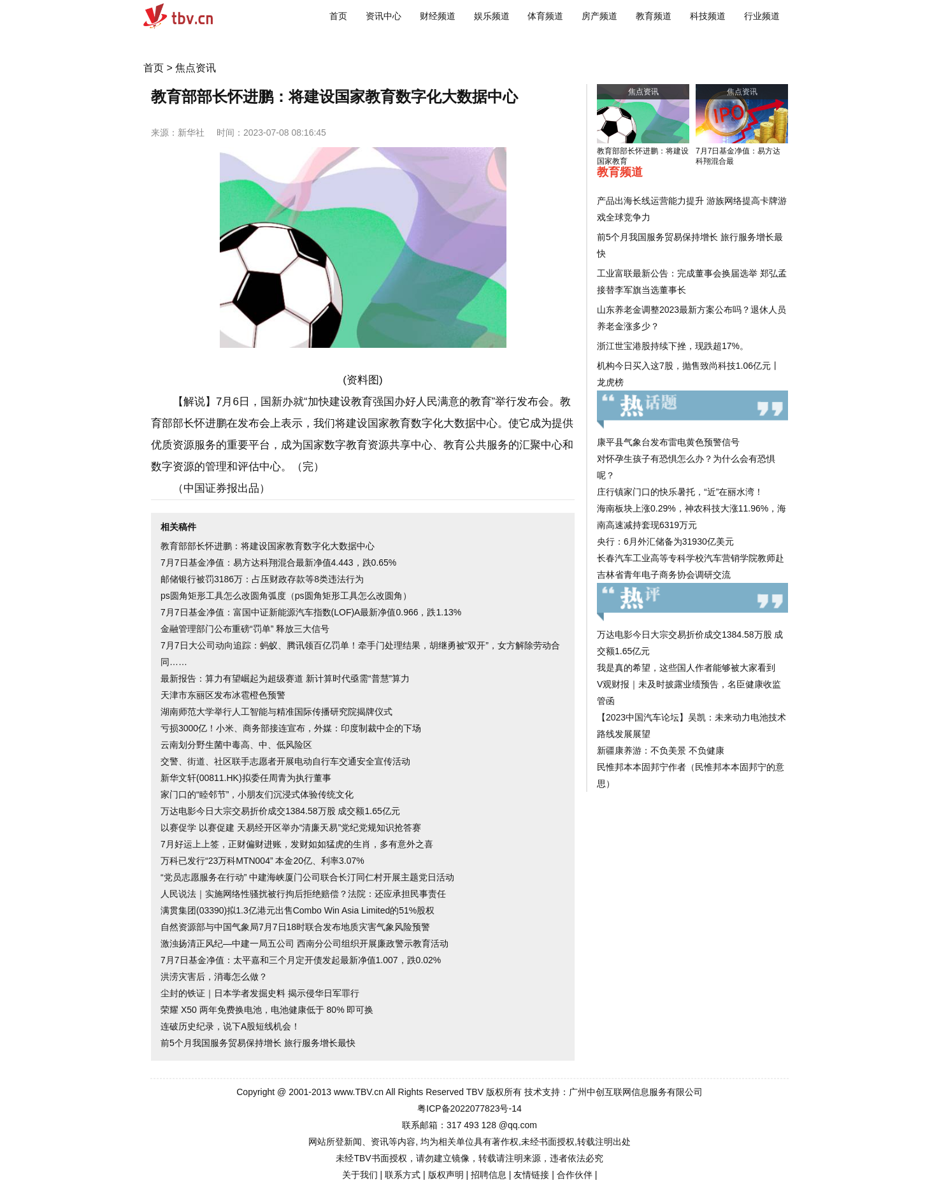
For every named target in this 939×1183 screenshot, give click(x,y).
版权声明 (446, 1175)
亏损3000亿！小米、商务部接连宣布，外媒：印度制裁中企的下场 (291, 728)
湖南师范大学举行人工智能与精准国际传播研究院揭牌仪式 (276, 711)
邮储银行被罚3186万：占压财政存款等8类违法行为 (262, 579)
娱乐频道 (492, 16)
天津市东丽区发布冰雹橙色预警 (223, 695)
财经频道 (437, 16)
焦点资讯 (195, 67)
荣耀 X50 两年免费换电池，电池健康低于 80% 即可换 (267, 1010)
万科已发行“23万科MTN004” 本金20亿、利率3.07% (262, 861)
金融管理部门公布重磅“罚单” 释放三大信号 (245, 629)
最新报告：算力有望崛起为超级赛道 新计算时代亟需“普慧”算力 (285, 678)
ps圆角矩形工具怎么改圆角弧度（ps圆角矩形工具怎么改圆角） (286, 596)
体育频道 (545, 16)
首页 (338, 16)
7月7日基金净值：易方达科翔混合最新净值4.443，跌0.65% (278, 562)
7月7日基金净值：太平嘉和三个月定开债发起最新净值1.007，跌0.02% (301, 960)
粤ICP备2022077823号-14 (469, 1108)
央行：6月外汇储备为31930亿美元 (665, 541)
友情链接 (531, 1175)
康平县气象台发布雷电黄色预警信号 (668, 442)
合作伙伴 (574, 1175)
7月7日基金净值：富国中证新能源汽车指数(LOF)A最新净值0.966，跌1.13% (311, 612)
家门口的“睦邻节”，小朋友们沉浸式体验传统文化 (257, 794)
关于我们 (360, 1175)
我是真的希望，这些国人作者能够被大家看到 (686, 668)
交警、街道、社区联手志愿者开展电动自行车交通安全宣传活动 (285, 761)
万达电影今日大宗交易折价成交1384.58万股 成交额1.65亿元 (280, 811)
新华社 (191, 132)
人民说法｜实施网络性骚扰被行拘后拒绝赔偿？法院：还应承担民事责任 (303, 894)
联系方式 (402, 1175)
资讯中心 (383, 16)
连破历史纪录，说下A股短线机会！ (230, 1026)
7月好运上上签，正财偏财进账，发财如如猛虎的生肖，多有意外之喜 (297, 844)
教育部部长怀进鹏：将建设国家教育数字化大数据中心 (268, 546)
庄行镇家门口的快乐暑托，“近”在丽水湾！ (680, 492)
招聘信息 (488, 1175)
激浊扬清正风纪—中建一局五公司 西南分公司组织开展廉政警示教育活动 (304, 943)
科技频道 (708, 16)
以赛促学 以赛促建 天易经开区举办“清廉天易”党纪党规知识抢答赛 (291, 827)
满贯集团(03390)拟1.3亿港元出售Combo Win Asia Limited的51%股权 (297, 910)
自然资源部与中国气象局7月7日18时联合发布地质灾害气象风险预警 (295, 927)
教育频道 (653, 16)
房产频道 (599, 16)
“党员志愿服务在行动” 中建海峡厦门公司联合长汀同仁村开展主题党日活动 (307, 877)
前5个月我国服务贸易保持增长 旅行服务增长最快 (258, 1043)
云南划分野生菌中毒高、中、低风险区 (236, 745)
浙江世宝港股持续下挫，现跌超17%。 (673, 346)
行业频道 (762, 16)
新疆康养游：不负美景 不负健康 (660, 750)
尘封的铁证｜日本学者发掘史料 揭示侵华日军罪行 (260, 993)
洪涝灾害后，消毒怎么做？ (214, 976)
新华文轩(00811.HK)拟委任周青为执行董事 (246, 778)
